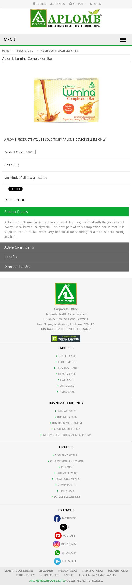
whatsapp (65, 552)
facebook (65, 518)
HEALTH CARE (66, 356)
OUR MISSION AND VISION (66, 461)
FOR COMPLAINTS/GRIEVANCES (97, 575)
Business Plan (66, 417)
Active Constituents (19, 247)
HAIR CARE (66, 379)
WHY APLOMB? (65, 411)
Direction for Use (17, 267)
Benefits (10, 257)
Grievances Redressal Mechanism (66, 435)
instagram (64, 544)
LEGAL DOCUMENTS (66, 479)
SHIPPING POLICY (93, 570)
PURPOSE (66, 467)
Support (77, 3)
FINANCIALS (66, 490)
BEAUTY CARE (66, 374)
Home (5, 50)
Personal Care (25, 50)
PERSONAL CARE (65, 368)
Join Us (57, 3)
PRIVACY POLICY (67, 570)
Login (95, 3)
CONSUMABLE (66, 362)
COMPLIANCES (66, 485)
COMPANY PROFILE (66, 455)
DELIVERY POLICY (118, 570)
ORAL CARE (66, 385)
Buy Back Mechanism (66, 423)
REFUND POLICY (49, 575)
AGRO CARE (66, 391)
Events (39, 3)
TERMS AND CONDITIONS (18, 570)
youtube (65, 535)
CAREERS (69, 575)
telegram (65, 561)
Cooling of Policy (66, 429)
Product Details (16, 212)
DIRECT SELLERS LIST (66, 496)
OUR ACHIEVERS (66, 473)
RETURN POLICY (25, 575)
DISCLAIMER (46, 570)
